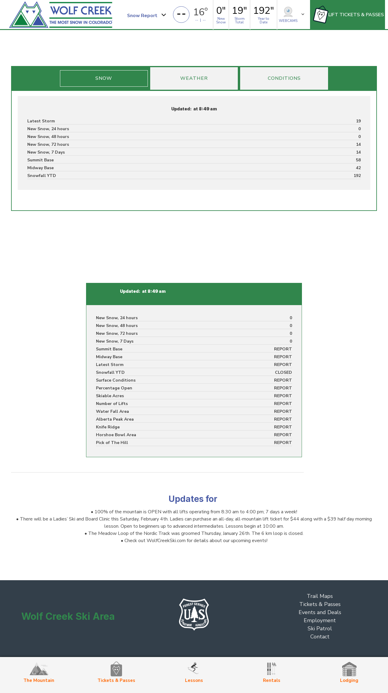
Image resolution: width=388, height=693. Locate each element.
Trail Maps (320, 596)
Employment (320, 620)
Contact (320, 636)
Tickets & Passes (320, 604)
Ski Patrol (320, 628)
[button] (146, 14)
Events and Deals (320, 612)
